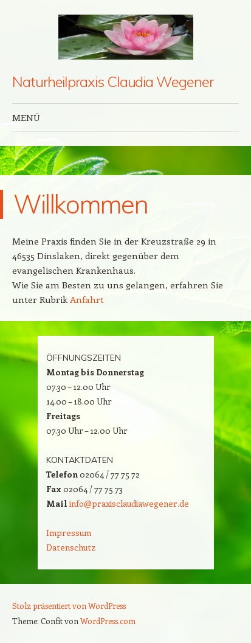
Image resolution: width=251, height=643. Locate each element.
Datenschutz (70, 547)
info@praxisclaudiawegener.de (129, 503)
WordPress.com (108, 621)
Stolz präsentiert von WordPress (69, 605)
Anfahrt (87, 299)
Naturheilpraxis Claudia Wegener (112, 81)
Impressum (68, 532)
